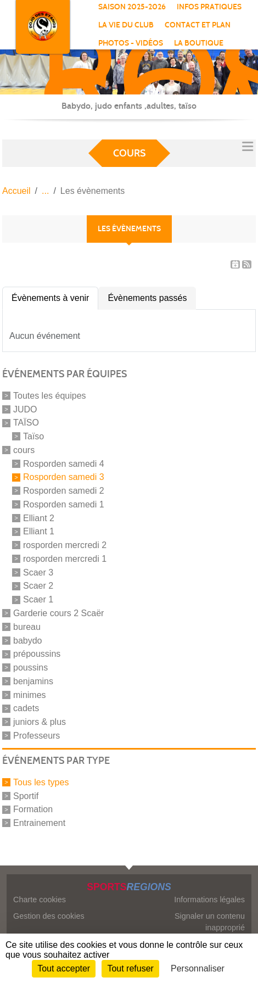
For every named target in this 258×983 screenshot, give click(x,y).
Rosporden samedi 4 (63, 463)
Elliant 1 (38, 531)
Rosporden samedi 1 (63, 504)
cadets (26, 708)
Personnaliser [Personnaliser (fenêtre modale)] (198, 968)
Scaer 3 (38, 572)
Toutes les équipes (49, 395)
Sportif (25, 795)
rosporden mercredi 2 (64, 545)
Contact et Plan (198, 25)
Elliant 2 (38, 517)
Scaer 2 (38, 585)
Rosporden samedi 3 (63, 477)
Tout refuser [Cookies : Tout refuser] (130, 968)
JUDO (25, 409)
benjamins (33, 681)
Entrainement (39, 823)
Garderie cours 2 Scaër (58, 613)
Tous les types (41, 782)
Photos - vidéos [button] (130, 43)
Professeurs (36, 735)
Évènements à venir (50, 298)
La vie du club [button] (126, 25)
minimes (29, 694)
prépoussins (36, 653)
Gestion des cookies (49, 916)
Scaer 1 (38, 599)
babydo (27, 640)
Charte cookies (39, 899)
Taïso (33, 436)
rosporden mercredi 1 (64, 558)
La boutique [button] (198, 43)
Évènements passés (147, 298)
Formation (33, 809)
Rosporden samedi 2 (63, 490)
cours (24, 450)
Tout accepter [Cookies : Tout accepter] (63, 968)
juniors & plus (39, 722)
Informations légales (209, 899)
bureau (27, 627)
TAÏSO (26, 422)
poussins (30, 667)
